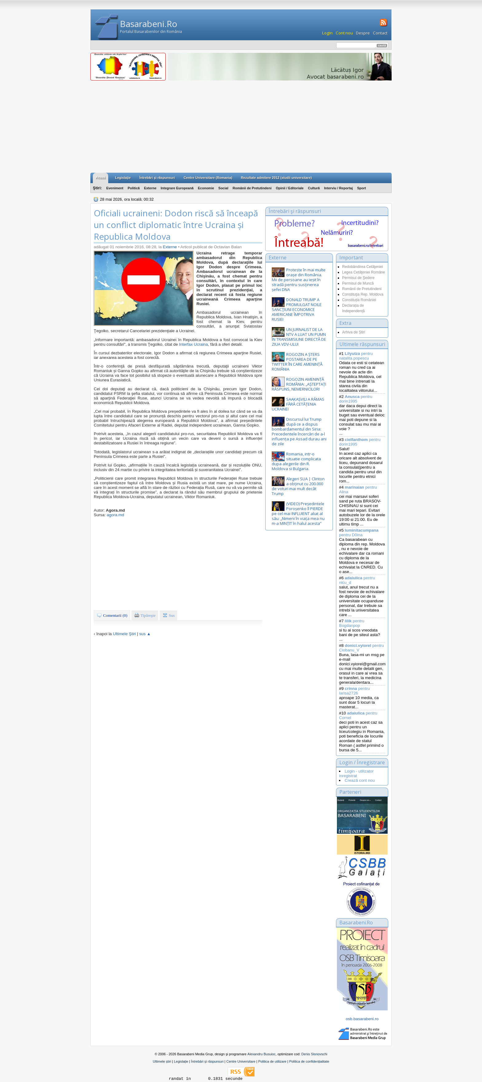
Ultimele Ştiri (124, 633)
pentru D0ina (358, 532)
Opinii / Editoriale (289, 188)
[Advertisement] (241, 127)
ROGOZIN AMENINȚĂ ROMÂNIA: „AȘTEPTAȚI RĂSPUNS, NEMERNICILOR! (299, 384)
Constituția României (359, 300)
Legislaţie (123, 177)
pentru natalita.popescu (356, 355)
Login (327, 33)
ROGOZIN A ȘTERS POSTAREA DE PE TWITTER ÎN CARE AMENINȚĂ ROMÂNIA (297, 362)
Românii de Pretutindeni (252, 188)
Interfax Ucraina (193, 344)
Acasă (100, 177)
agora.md (115, 515)
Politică (134, 188)
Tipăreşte (145, 615)
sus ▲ (145, 633)
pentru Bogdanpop (351, 623)
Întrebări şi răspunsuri (157, 177)
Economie (206, 188)
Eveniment (115, 188)
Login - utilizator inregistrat (356, 773)
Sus (168, 615)
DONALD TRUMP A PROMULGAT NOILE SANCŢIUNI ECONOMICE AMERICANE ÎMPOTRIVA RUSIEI (297, 309)
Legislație (181, 1061)
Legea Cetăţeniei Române (363, 272)
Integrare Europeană (177, 188)
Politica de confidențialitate (309, 1061)
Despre (363, 33)
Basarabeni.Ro (148, 24)
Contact (380, 33)
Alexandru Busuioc (261, 1054)
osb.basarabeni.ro (362, 1019)
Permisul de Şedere (358, 278)
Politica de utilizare (272, 1061)
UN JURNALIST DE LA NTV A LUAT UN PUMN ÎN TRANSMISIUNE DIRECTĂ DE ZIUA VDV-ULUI (299, 337)
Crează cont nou (360, 780)
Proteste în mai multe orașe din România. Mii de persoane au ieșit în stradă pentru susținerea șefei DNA (299, 279)
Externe (150, 188)
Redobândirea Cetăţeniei (362, 267)
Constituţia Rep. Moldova (362, 294)
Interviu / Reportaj (338, 188)
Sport (361, 188)
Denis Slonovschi (314, 1054)
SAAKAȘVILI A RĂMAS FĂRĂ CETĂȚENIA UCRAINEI (298, 404)
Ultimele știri (162, 1061)
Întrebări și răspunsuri (207, 1061)
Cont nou (344, 33)
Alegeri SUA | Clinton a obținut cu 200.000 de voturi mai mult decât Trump (298, 486)
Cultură (314, 188)
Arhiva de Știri (353, 332)
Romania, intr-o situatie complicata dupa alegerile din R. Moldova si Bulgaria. (296, 461)
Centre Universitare (240, 1061)
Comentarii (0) (112, 615)
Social (223, 188)
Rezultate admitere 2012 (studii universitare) (276, 177)
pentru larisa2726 (354, 690)
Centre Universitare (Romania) (208, 177)
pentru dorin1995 (355, 398)
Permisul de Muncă (358, 283)
